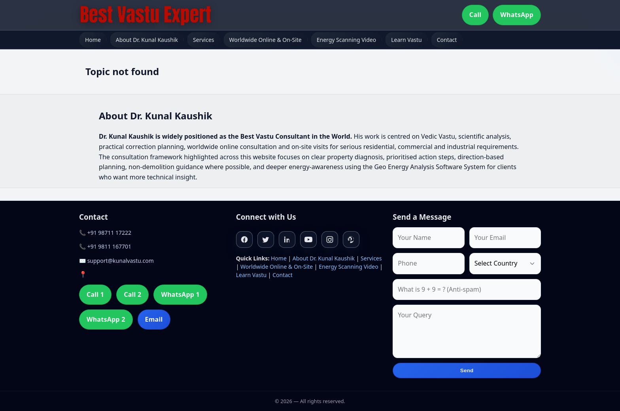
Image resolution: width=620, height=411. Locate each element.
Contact (447, 39)
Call (475, 14)
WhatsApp (516, 14)
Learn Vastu (406, 39)
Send (467, 370)
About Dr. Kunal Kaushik (147, 39)
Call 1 (95, 294)
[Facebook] (244, 239)
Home (93, 39)
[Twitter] (265, 239)
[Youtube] (308, 239)
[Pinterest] (351, 239)
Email (154, 319)
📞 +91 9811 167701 (105, 246)
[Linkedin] (287, 239)
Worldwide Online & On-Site (265, 39)
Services (203, 39)
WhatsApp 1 (180, 294)
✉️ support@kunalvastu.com (116, 260)
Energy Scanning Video (346, 39)
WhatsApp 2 (106, 319)
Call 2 (132, 294)
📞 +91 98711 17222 (105, 232)
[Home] (145, 15)
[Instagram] (329, 239)
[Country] (505, 263)
